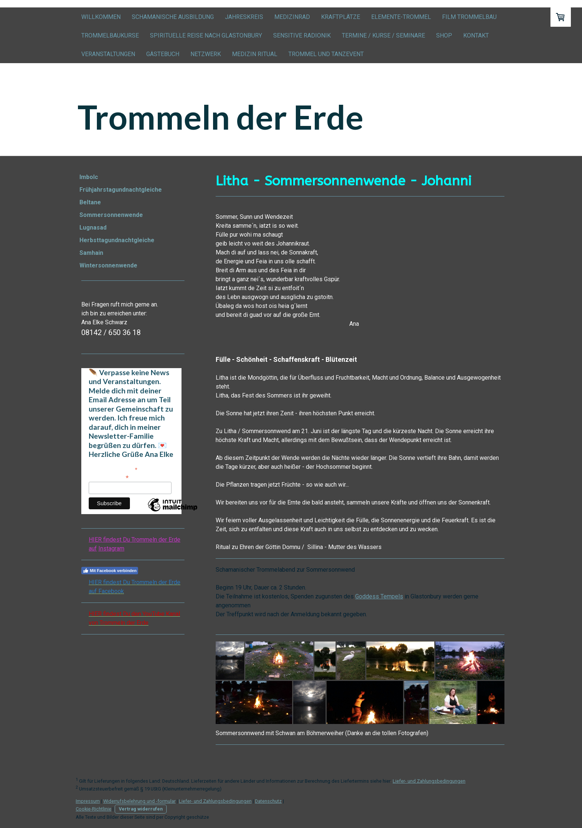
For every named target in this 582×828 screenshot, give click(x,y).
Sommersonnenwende (111, 214)
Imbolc (88, 177)
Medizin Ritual (254, 54)
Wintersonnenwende (108, 265)
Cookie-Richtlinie (93, 809)
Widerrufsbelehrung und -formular (139, 801)
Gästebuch (162, 54)
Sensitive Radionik (302, 35)
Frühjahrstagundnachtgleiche (120, 189)
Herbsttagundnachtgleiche (116, 240)
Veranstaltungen (108, 54)
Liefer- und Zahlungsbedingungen (429, 781)
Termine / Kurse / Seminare (383, 35)
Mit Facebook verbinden (110, 571)
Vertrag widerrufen (141, 809)
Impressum (88, 801)
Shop (444, 35)
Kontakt (476, 35)
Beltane (90, 202)
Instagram (111, 548)
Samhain (91, 252)
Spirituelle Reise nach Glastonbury (206, 35)
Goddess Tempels (379, 596)
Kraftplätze (340, 16)
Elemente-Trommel (401, 16)
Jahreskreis (244, 16)
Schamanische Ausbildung (173, 16)
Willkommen (101, 16)
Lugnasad (93, 227)
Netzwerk (205, 54)
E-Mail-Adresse (109, 477)
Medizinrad (292, 16)
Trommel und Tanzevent (326, 54)
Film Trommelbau (469, 16)
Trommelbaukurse (110, 35)
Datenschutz (268, 801)
